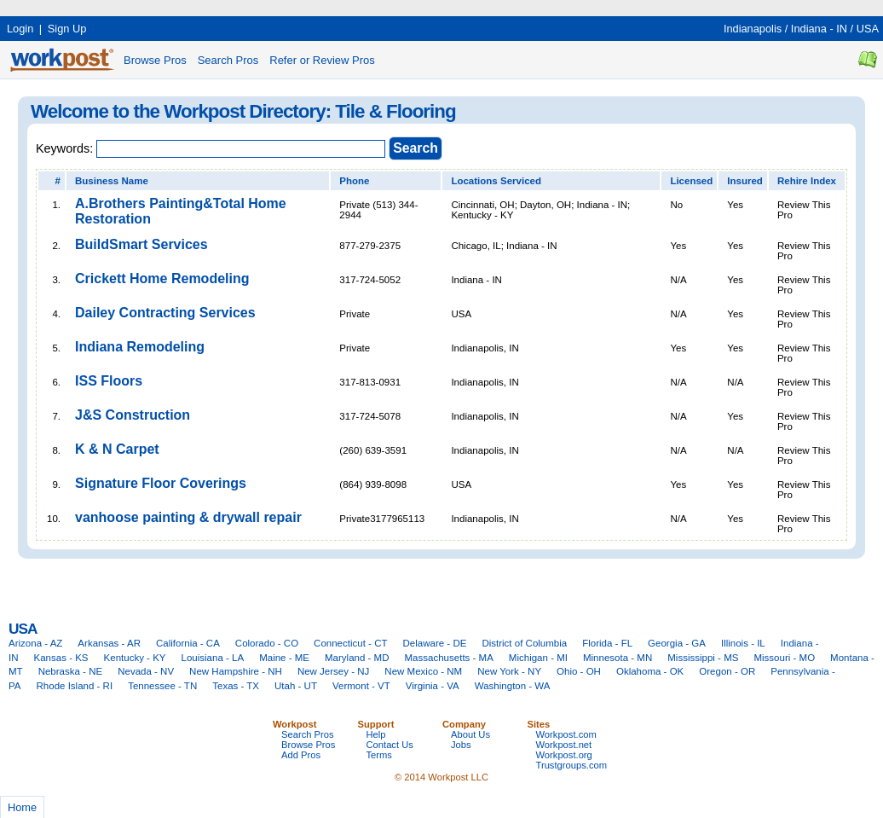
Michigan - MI (538, 658)
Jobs (461, 745)
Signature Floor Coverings (160, 483)
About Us (470, 734)
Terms (379, 755)
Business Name (111, 181)
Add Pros (300, 755)
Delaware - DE (435, 643)
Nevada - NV (146, 671)
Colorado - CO (266, 643)
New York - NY (509, 671)
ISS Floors (108, 381)
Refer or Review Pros (322, 60)
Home (22, 807)
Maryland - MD (357, 658)
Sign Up (67, 28)
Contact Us (389, 745)
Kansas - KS (61, 658)
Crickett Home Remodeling (162, 278)
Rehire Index (806, 181)
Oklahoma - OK (650, 671)
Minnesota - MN (617, 658)
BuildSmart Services (141, 244)
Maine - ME (284, 658)
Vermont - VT (361, 686)
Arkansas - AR (109, 643)
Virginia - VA (432, 686)
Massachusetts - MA (449, 658)
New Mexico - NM (423, 671)
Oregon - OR (727, 671)
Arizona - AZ (35, 643)
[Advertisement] (310, 6)
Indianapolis (753, 28)
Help (376, 734)
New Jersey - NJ (333, 671)
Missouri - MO (784, 658)
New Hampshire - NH (235, 671)
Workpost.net (564, 745)
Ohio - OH (579, 671)
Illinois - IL (743, 643)
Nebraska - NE (70, 671)
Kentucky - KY (135, 658)
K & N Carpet (117, 449)
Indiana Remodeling (140, 346)
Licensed (691, 181)
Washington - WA (513, 686)
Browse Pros (155, 60)
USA (868, 28)
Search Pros (228, 60)
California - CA (188, 643)
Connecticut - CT (350, 643)
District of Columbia (524, 643)
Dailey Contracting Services (165, 312)
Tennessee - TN (162, 686)
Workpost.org (564, 755)
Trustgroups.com (572, 765)
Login (20, 28)
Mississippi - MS (702, 658)
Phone (354, 181)
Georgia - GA (677, 643)
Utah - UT (295, 686)
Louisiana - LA (213, 658)
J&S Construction (132, 415)
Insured (745, 181)
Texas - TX (235, 686)
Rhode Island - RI (75, 686)
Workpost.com (566, 734)
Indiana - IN (819, 28)
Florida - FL (607, 643)
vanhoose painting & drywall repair (188, 517)
